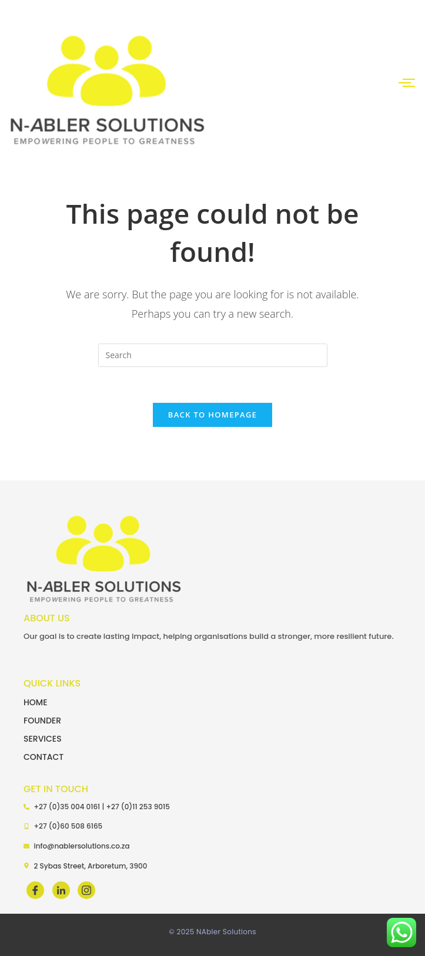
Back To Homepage (212, 414)
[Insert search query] (212, 355)
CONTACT (43, 757)
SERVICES (43, 739)
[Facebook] (35, 890)
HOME (36, 702)
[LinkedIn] (61, 890)
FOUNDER (42, 720)
